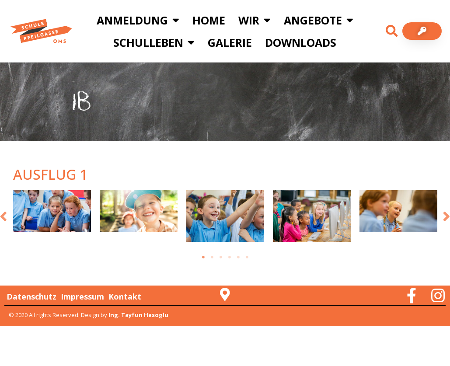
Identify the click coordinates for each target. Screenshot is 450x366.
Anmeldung (138, 20)
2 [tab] (212, 257)
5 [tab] (238, 257)
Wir (254, 20)
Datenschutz (31, 296)
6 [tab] (247, 257)
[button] (392, 31)
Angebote (318, 20)
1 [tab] (203, 257)
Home (208, 20)
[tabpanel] (52, 211)
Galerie (230, 42)
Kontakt (124, 296)
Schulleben (154, 42)
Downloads (300, 42)
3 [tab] (220, 257)
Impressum (82, 296)
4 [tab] (229, 257)
